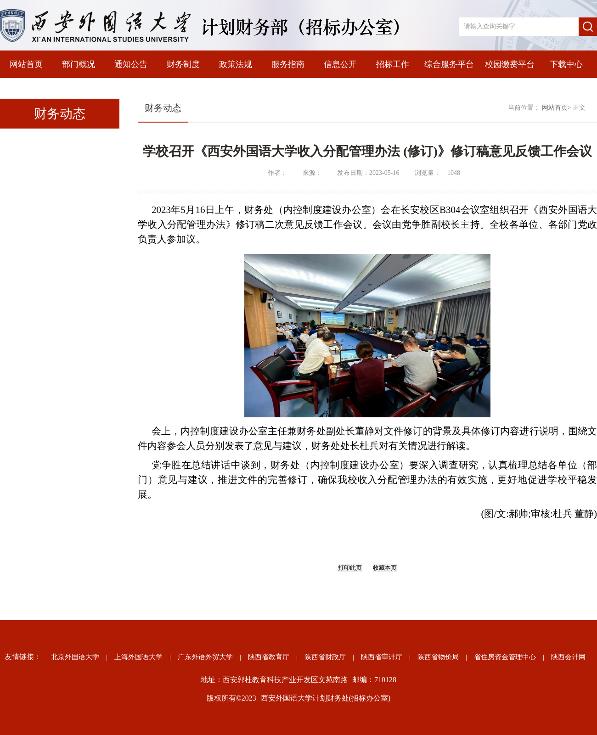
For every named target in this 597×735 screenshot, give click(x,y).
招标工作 (392, 64)
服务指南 (287, 64)
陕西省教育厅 (268, 657)
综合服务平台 (449, 64)
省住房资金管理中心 (505, 657)
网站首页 (26, 64)
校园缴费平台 (510, 64)
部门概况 (78, 64)
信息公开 (340, 64)
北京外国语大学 (75, 657)
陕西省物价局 (438, 657)
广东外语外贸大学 (205, 657)
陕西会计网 (568, 657)
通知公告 (130, 64)
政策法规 (235, 64)
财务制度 (183, 64)
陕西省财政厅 (325, 657)
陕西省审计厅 (381, 657)
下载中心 (566, 64)
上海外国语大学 (138, 657)
